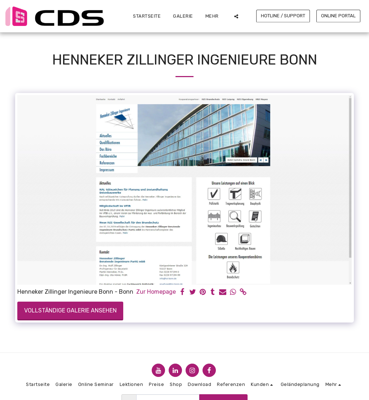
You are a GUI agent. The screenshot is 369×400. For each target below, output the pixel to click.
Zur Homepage (156, 291)
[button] (236, 16)
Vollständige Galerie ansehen (70, 310)
